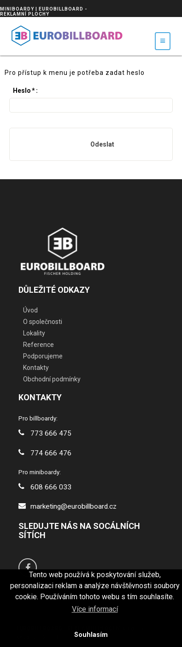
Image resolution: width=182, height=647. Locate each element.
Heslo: (25, 90)
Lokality (34, 333)
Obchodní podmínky (52, 379)
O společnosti (42, 321)
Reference (38, 344)
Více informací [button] (95, 609)
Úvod (30, 310)
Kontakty (36, 367)
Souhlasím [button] (91, 635)
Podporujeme (43, 356)
